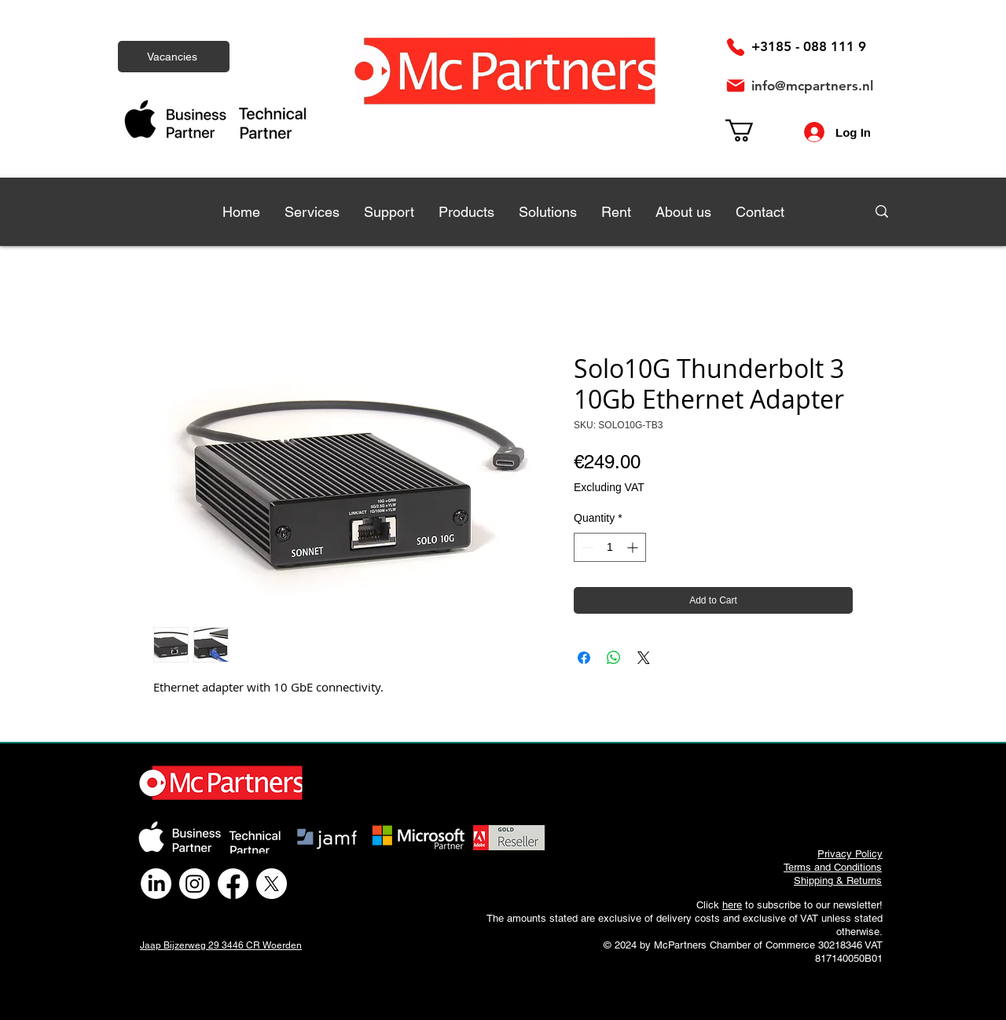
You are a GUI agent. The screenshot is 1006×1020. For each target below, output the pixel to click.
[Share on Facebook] (584, 657)
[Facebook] (233, 883)
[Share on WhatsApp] (613, 657)
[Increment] (634, 547)
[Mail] (735, 85)
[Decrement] (586, 547)
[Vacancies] (173, 56)
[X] (271, 883)
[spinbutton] (610, 547)
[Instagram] (194, 883)
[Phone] (735, 47)
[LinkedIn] (156, 883)
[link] (752, 130)
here (732, 905)
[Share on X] (643, 657)
